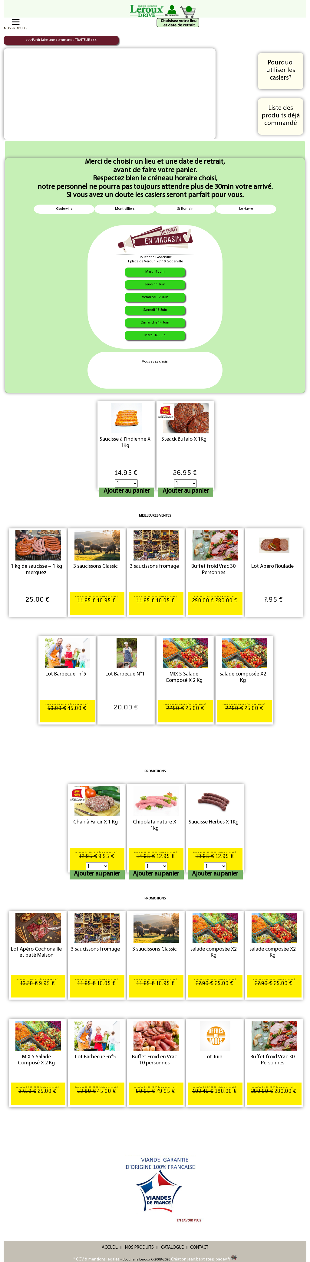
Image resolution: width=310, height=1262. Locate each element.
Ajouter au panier (127, 491)
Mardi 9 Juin (155, 272)
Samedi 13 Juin (155, 310)
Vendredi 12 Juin (155, 297)
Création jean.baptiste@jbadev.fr (204, 1259)
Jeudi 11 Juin (155, 284)
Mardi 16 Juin (155, 335)
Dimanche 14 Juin (155, 322)
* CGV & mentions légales (96, 1259)
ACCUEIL (110, 1247)
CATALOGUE (172, 1247)
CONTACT (199, 1247)
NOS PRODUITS (139, 1247)
